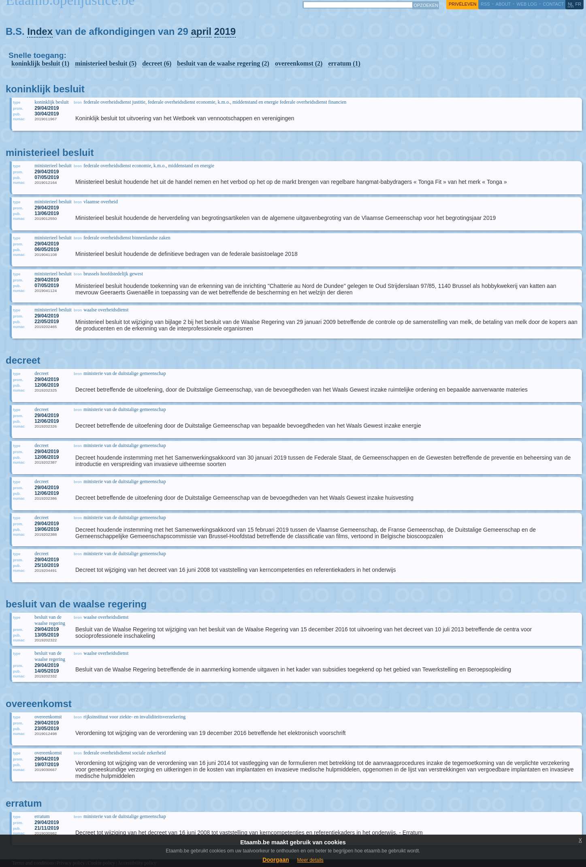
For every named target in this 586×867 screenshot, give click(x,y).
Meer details (310, 860)
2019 (225, 31)
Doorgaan (275, 859)
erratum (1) (344, 63)
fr (578, 4)
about (503, 4)
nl (570, 4)
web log (526, 4)
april (201, 31)
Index (40, 31)
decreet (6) (156, 63)
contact (553, 4)
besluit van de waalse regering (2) (223, 63)
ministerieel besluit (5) (105, 63)
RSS (485, 4)
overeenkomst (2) (298, 63)
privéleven (462, 4)
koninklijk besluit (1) (40, 63)
